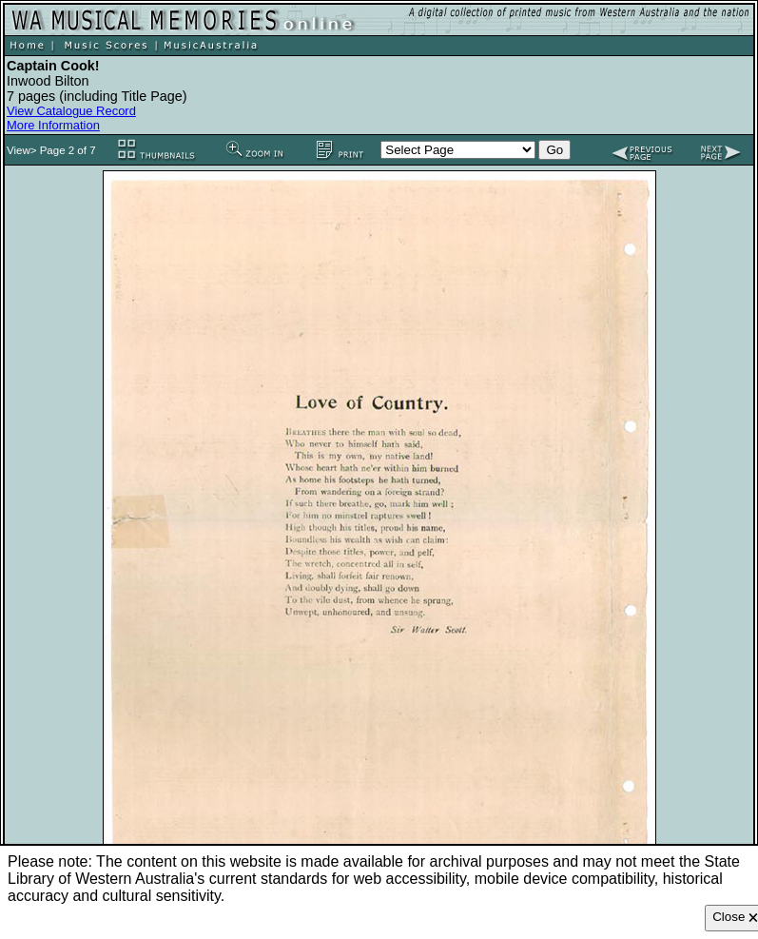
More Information (53, 125)
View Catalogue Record (71, 111)
